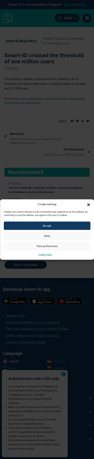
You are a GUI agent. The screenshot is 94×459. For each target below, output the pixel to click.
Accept (47, 225)
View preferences (47, 246)
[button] (88, 204)
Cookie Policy (45, 254)
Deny (47, 236)
